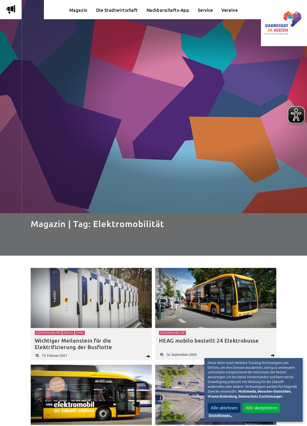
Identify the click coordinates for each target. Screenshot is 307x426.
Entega (68, 332)
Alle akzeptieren (261, 407)
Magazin (78, 10)
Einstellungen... (220, 415)
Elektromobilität (48, 332)
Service (205, 10)
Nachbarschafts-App (168, 10)
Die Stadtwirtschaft (117, 10)
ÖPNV (80, 332)
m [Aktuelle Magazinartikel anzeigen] (10, 9)
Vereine (229, 10)
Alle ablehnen (224, 407)
